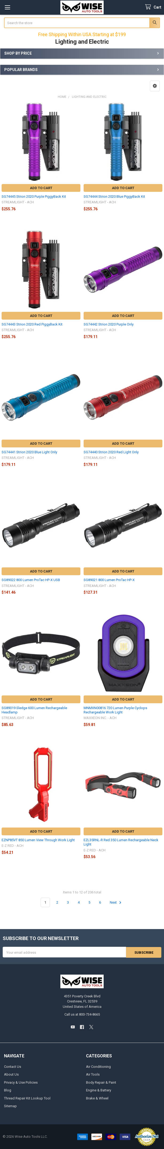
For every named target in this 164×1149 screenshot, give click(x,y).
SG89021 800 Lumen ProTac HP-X (109, 580)
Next (116, 902)
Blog (7, 1090)
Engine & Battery (98, 1090)
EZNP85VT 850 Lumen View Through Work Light (38, 840)
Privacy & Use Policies (21, 1082)
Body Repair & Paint (101, 1082)
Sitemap (10, 1106)
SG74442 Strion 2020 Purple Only (109, 324)
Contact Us (12, 1066)
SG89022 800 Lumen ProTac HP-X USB (31, 580)
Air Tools (93, 1074)
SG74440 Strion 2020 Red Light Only (111, 452)
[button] (155, 86)
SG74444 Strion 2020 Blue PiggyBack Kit (114, 196)
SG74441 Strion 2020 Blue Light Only (29, 452)
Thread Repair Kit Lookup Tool (27, 1098)
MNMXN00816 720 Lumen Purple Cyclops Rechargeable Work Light (115, 710)
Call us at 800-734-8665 (82, 1014)
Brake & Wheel (97, 1098)
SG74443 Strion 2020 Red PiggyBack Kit (32, 324)
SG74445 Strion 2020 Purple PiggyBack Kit (34, 196)
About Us (11, 1074)
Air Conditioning (98, 1066)
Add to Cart (41, 188)
